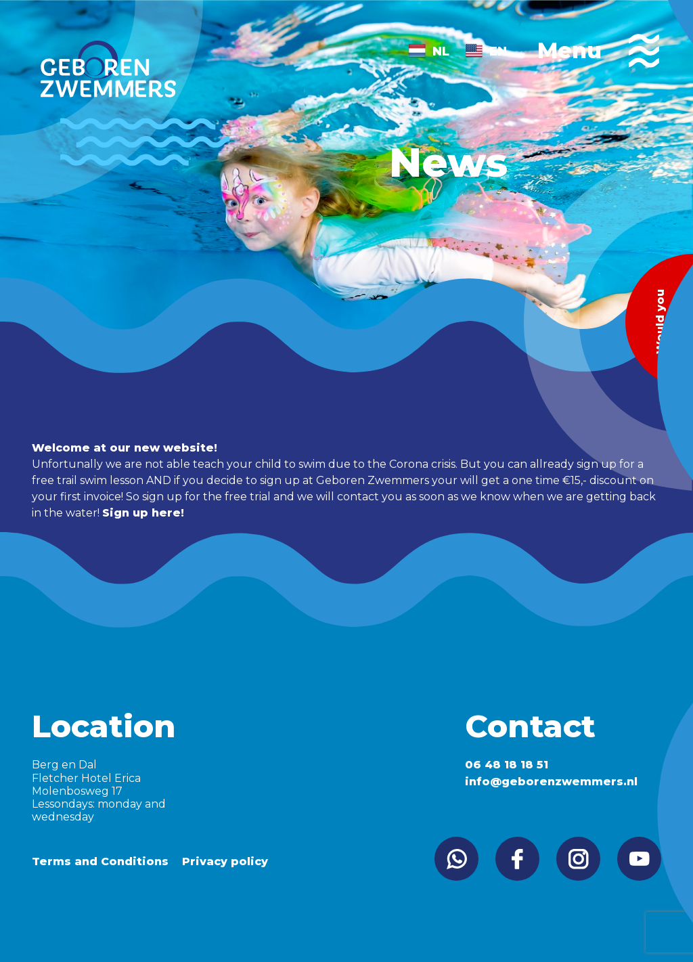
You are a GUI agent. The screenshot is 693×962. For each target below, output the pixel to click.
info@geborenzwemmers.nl (551, 781)
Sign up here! (143, 512)
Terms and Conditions (100, 861)
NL (440, 51)
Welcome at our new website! (124, 447)
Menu (598, 51)
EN (498, 51)
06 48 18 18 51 (506, 764)
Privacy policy (225, 861)
